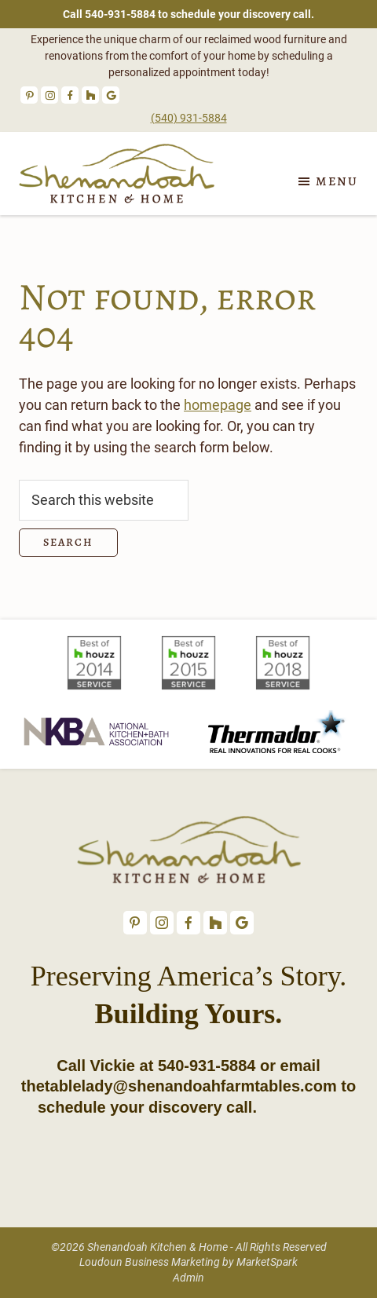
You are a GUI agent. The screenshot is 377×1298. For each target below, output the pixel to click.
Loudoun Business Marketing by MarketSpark (188, 1262)
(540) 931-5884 (189, 118)
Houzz (90, 95)
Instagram (49, 95)
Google (110, 95)
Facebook (70, 95)
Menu (337, 181)
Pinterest (29, 95)
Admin (188, 1277)
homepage (217, 405)
